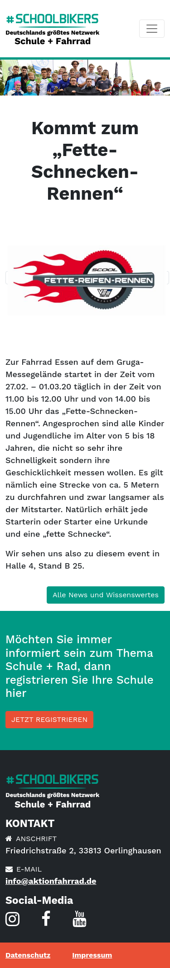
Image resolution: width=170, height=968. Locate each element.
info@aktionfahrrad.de (50, 881)
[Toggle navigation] (152, 29)
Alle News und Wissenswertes (106, 594)
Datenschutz (27, 955)
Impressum (92, 955)
